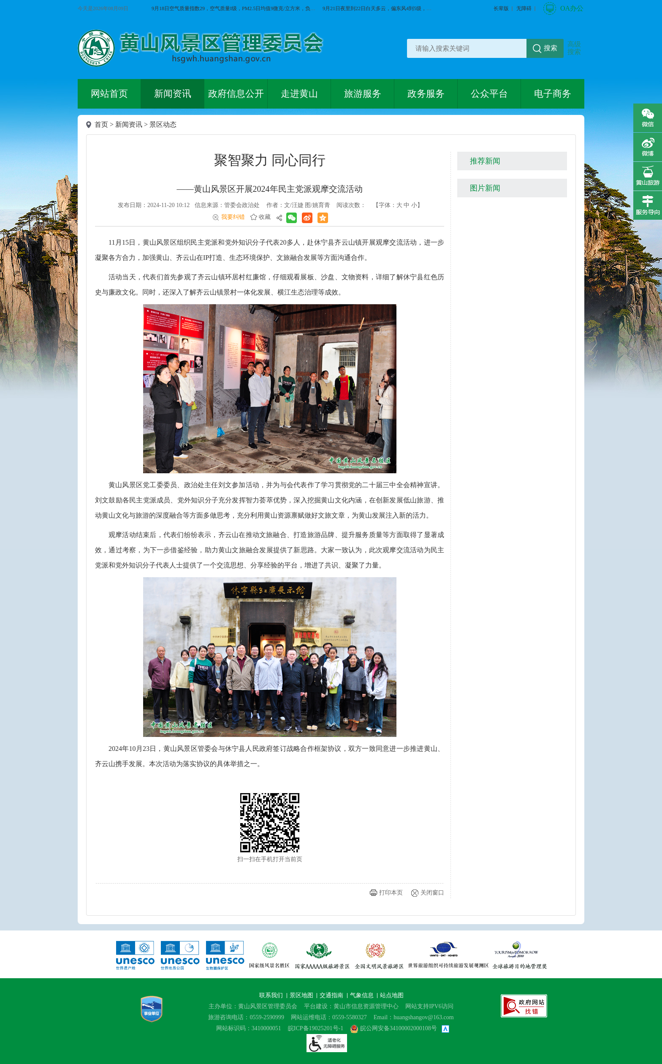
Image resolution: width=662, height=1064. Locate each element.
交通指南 (332, 995)
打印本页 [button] (391, 892)
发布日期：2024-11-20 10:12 (154, 205)
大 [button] (399, 205)
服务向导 (647, 205)
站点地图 (392, 995)
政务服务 (426, 93)
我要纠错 (233, 217)
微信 (647, 118)
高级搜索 (574, 48)
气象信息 (362, 995)
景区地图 (302, 995)
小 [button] (414, 205)
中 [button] (407, 205)
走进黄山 (299, 93)
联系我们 (272, 995)
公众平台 (489, 93)
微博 (647, 147)
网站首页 (109, 93)
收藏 (265, 217)
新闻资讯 (172, 93)
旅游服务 (362, 93)
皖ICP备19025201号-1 (315, 1028)
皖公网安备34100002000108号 (393, 1028)
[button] (501, 8)
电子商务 (552, 93)
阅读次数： (351, 205)
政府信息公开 (236, 93)
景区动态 (162, 124)
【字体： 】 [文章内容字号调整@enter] (398, 205)
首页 (101, 124)
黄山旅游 (647, 176)
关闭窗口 (432, 892)
